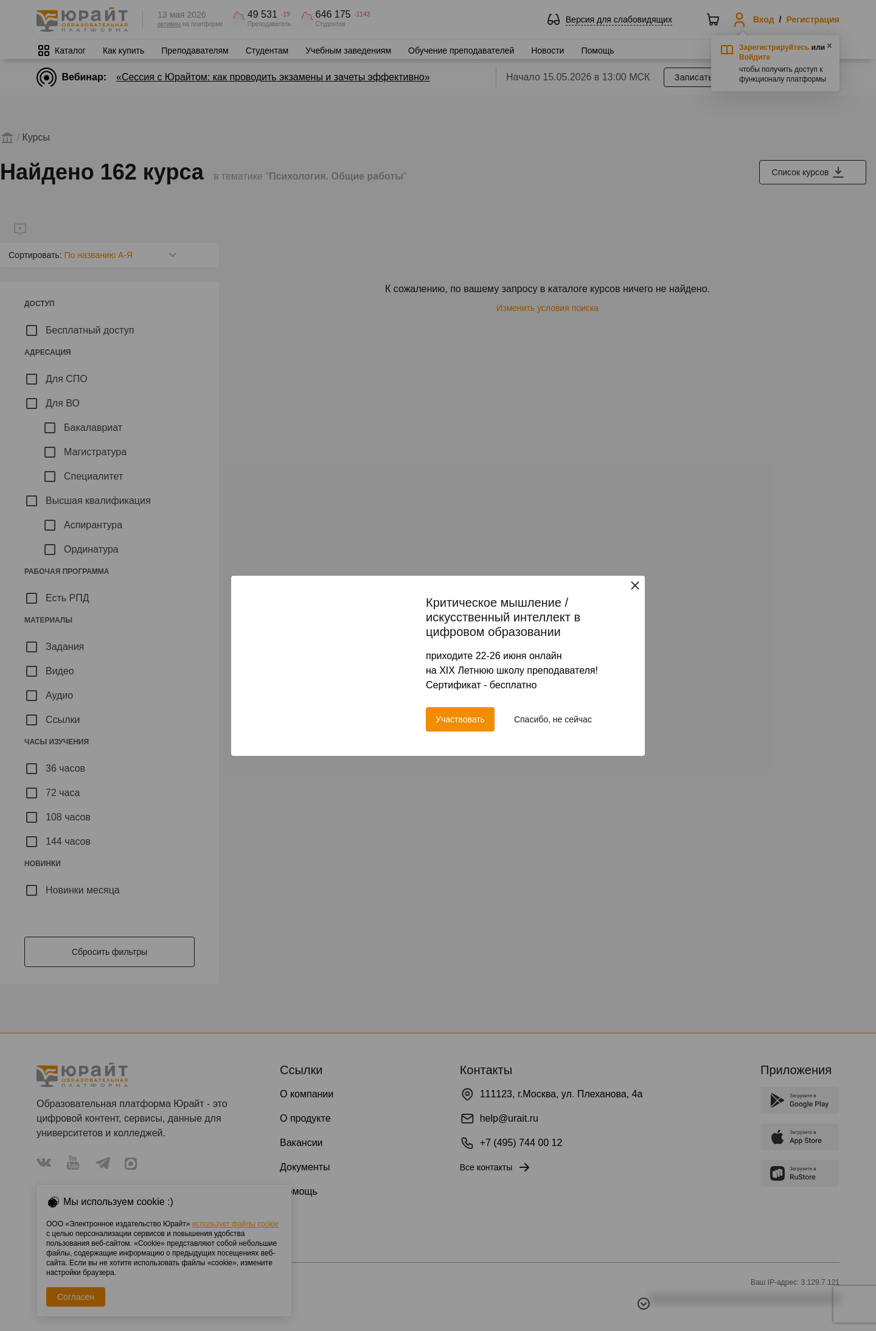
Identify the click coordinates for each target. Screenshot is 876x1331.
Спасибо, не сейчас (553, 719)
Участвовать (460, 719)
